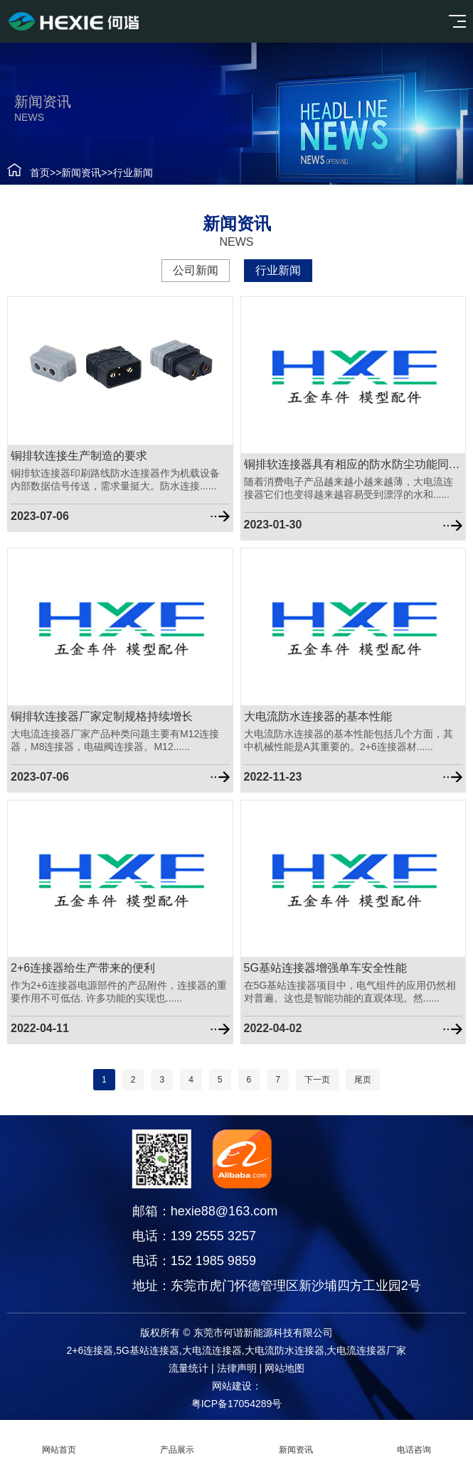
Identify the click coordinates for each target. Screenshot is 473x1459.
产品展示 (177, 1440)
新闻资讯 (75, 172)
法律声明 (237, 1368)
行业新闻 (127, 172)
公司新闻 (189, 270)
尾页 (362, 1080)
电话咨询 (414, 1440)
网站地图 (284, 1368)
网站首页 (59, 1440)
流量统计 (188, 1368)
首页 (33, 172)
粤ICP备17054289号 (236, 1403)
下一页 (317, 1080)
